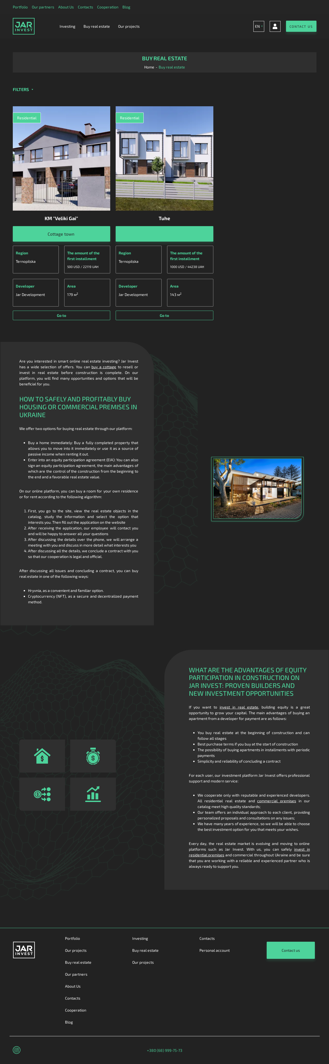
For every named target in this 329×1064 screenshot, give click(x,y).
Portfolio (20, 7)
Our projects (129, 26)
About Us (66, 7)
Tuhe (164, 218)
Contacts (85, 7)
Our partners (43, 7)
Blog (126, 7)
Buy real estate (97, 26)
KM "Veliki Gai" (61, 218)
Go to (61, 315)
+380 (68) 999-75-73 (164, 1050)
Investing (67, 26)
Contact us (291, 950)
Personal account (214, 950)
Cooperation (107, 7)
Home (149, 67)
